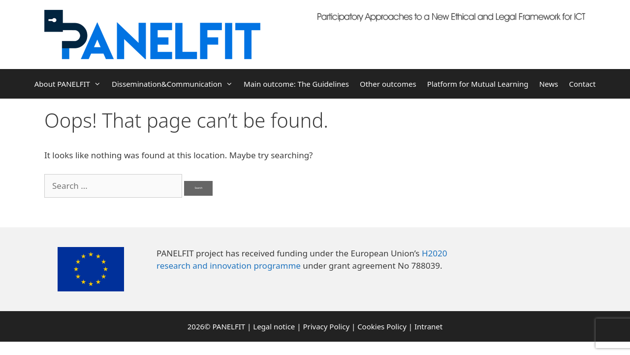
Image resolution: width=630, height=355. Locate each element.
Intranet (428, 326)
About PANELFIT (70, 84)
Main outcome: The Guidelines (296, 84)
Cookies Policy (382, 326)
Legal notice (274, 326)
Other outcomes (388, 84)
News (548, 84)
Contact (582, 84)
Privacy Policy (326, 326)
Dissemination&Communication (175, 84)
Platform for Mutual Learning (478, 84)
